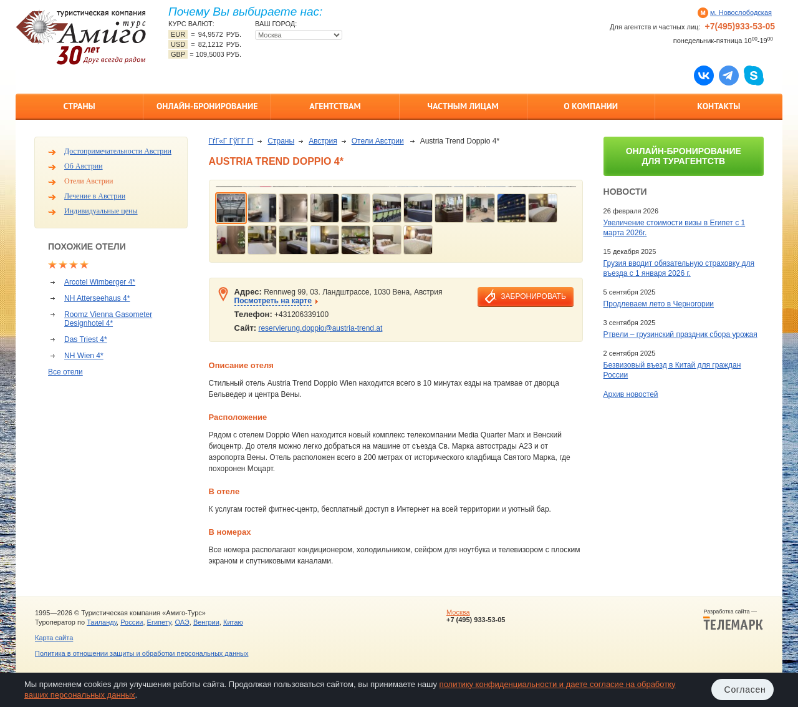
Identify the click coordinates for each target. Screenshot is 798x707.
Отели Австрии (88, 181)
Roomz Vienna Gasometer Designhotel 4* (108, 319)
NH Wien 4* (83, 355)
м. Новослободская (741, 12)
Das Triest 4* (85, 339)
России (131, 622)
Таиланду (102, 622)
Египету (159, 622)
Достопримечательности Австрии (117, 151)
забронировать (533, 296)
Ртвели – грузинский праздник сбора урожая (680, 334)
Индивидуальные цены (101, 211)
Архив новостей (630, 394)
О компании (591, 106)
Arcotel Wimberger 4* (99, 282)
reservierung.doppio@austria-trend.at (320, 328)
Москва (458, 612)
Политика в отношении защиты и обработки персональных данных (141, 653)
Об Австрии (83, 166)
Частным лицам (462, 106)
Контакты (718, 106)
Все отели (65, 372)
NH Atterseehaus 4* (97, 298)
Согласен (745, 690)
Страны (79, 106)
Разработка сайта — (733, 619)
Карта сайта (54, 637)
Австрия (323, 141)
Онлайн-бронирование (207, 106)
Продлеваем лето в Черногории (658, 304)
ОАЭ (182, 622)
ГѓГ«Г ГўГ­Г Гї (231, 141)
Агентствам (334, 106)
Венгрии (206, 622)
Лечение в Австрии (94, 196)
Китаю (233, 622)
